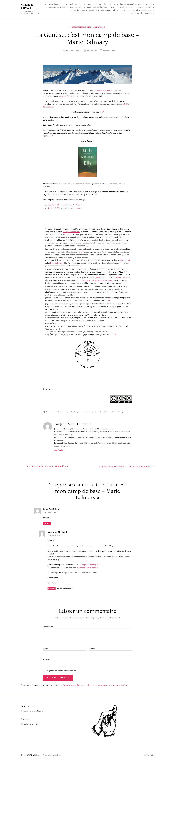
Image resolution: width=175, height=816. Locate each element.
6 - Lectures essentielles (80, 27)
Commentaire (48, 627)
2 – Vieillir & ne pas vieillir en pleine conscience (133, 4)
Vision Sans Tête (109, 412)
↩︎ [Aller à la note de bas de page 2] (80, 266)
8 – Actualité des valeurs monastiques (136, 10)
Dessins (60, 412)
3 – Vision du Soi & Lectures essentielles (62, 7)
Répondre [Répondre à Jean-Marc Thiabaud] (51, 588)
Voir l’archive (60, 451)
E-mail (92, 649)
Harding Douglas (74, 412)
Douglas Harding (57, 263)
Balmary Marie (99, 27)
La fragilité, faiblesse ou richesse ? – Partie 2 (63, 208)
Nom (45, 649)
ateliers (81, 252)
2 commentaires (109, 51)
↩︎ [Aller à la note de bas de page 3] (123, 283)
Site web (46, 660)
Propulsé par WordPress (52, 755)
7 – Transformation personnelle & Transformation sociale (93, 10)
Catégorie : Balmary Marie (91, 565)
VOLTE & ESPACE (27, 6)
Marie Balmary (68, 96)
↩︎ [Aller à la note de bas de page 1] (87, 246)
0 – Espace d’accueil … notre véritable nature (63, 4)
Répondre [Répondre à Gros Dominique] (47, 523)
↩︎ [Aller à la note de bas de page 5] (115, 335)
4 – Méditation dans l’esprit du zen (98, 7)
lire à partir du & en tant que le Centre (97, 281)
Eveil (65, 412)
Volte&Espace (121, 412)
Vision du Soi (125, 261)
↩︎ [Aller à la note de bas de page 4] (109, 301)
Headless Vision (86, 412)
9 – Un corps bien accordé (141, 13)
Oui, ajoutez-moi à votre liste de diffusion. (59, 671)
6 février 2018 (92, 51)
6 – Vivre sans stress (144, 7)
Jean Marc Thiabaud (73, 51)
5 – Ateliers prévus (124, 7)
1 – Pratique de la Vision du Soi (96, 4)
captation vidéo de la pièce (87, 568)
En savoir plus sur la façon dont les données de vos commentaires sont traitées (95, 685)
